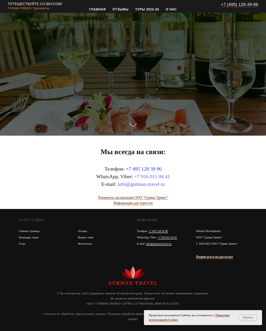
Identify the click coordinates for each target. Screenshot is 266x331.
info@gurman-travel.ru (158, 243)
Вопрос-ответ (86, 237)
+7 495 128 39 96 (158, 231)
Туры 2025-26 (147, 9)
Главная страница (29, 231)
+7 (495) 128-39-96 (239, 4)
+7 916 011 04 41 (167, 237)
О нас (171, 9)
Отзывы (121, 9)
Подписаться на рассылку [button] (214, 256)
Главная (97, 9)
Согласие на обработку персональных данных (75, 313)
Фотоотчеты (85, 243)
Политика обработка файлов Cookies (133, 313)
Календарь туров (29, 237)
